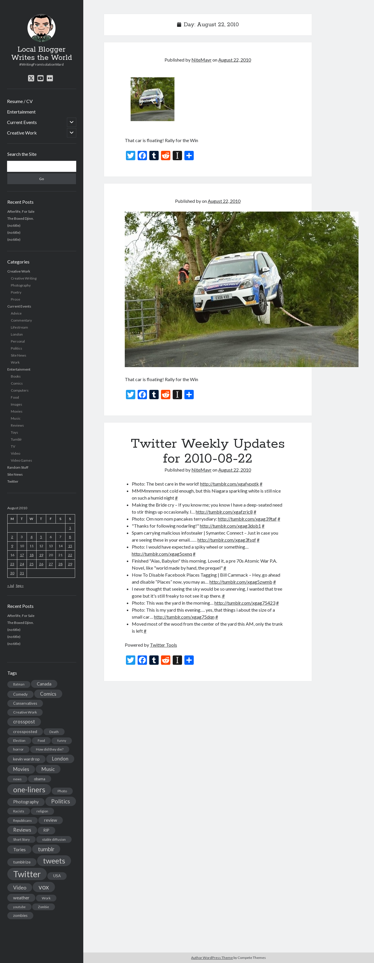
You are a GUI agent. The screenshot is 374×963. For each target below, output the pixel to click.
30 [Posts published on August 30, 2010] (12, 573)
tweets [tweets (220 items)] (54, 860)
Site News (18, 355)
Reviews (17, 425)
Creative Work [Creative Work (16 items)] (25, 712)
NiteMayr (201, 59)
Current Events (22, 122)
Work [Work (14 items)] (46, 898)
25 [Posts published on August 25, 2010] (32, 564)
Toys (14, 432)
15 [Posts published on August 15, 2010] (70, 546)
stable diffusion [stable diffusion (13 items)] (54, 839)
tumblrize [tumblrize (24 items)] (22, 861)
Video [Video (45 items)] (19, 888)
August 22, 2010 (234, 59)
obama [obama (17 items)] (39, 779)
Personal (18, 341)
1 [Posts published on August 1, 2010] (70, 528)
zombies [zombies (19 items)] (20, 915)
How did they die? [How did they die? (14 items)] (49, 749)
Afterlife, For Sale (20, 211)
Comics (17, 383)
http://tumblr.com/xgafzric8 (224, 511)
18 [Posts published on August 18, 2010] (32, 555)
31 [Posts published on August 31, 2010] (22, 573)
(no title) (13, 225)
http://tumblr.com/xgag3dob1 (230, 525)
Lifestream (19, 327)
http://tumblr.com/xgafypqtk (229, 483)
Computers (20, 390)
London (17, 334)
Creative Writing (24, 278)
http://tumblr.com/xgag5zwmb (240, 582)
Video (15, 453)
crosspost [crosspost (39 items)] (24, 722)
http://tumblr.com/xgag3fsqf (227, 539)
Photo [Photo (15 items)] (62, 791)
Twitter (12, 481)
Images (16, 404)
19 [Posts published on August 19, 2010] (41, 555)
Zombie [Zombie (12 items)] (43, 907)
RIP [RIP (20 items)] (46, 830)
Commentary (21, 320)
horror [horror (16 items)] (18, 749)
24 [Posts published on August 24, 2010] (22, 564)
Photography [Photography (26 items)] (26, 801)
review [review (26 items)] (50, 820)
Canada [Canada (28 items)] (44, 683)
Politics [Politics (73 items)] (60, 801)
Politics (16, 348)
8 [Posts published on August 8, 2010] (70, 537)
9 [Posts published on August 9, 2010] (12, 546)
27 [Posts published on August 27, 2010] (51, 564)
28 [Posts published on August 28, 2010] (60, 564)
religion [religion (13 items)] (42, 811)
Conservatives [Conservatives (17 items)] (25, 703)
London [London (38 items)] (60, 759)
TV (13, 446)
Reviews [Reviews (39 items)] (22, 830)
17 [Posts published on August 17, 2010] (22, 555)
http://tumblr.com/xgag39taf (247, 518)
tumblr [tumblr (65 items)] (46, 849)
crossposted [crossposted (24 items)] (25, 731)
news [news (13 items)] (17, 779)
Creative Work (22, 132)
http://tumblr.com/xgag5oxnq (162, 553)
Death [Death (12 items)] (54, 732)
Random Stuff (17, 467)
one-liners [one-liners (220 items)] (29, 789)
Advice (16, 313)
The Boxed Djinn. (20, 218)
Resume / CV (20, 101)
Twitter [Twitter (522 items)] (27, 874)
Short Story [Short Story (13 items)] (21, 839)
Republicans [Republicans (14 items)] (22, 820)
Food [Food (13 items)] (41, 740)
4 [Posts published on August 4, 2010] (31, 537)
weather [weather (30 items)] (21, 897)
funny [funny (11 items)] (61, 740)
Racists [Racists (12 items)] (18, 811)
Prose (15, 299)
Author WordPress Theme (212, 957)
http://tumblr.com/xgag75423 (244, 603)
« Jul (10, 585)
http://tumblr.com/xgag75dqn (184, 617)
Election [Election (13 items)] (19, 740)
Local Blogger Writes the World (41, 53)
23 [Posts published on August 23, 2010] (12, 564)
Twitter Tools (163, 645)
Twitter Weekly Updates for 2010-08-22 (208, 451)
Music (15, 418)
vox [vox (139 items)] (44, 887)
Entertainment (21, 111)
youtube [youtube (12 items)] (19, 907)
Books (16, 376)
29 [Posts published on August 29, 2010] (70, 564)
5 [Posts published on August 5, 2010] (41, 537)
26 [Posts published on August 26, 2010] (41, 564)
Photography (21, 285)
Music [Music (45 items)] (48, 769)
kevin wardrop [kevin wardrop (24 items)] (26, 758)
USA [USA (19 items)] (57, 875)
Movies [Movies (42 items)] (21, 769)
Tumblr (16, 439)
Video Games (21, 460)
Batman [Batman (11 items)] (19, 684)
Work (15, 362)
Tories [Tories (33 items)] (19, 849)
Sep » (20, 585)
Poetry (16, 292)
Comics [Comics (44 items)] (48, 694)
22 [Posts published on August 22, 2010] (70, 555)
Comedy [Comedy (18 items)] (20, 694)
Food (15, 397)
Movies (16, 411)
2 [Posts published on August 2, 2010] (12, 537)
